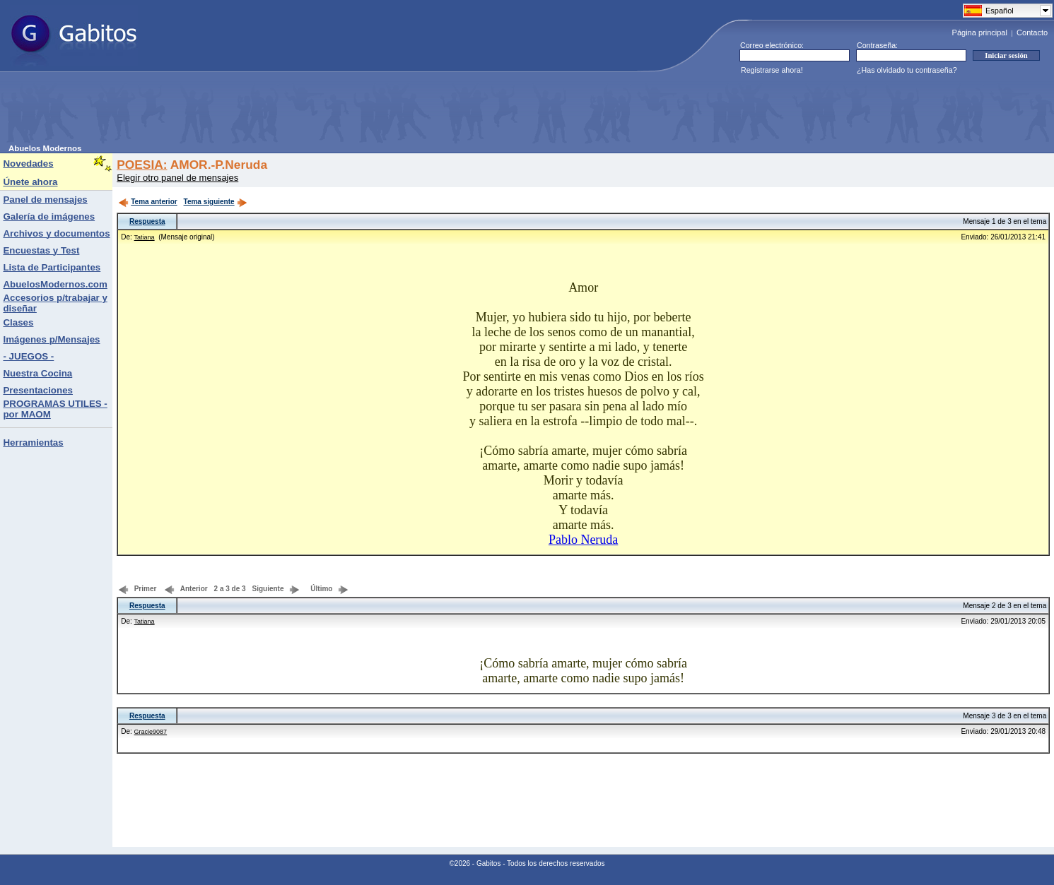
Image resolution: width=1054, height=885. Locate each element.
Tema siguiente (215, 202)
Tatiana (144, 237)
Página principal (979, 32)
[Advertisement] (265, 112)
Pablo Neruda (583, 540)
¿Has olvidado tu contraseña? (907, 70)
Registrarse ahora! (772, 70)
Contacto (1032, 32)
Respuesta (147, 221)
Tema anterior (147, 202)
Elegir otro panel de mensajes (177, 177)
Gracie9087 (151, 731)
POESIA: (142, 165)
